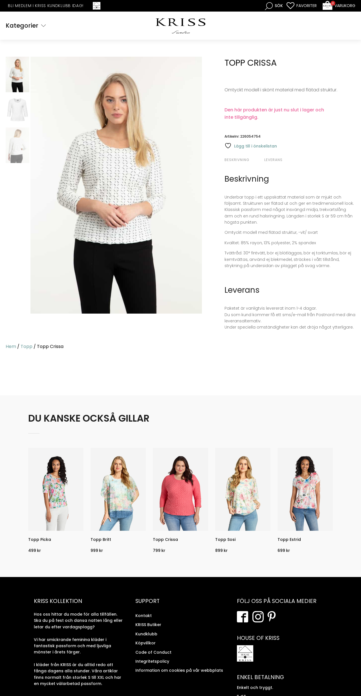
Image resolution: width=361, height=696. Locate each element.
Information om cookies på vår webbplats (179, 670)
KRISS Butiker (148, 624)
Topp (26, 346)
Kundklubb (146, 634)
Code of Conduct (153, 652)
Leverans (273, 159)
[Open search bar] (274, 5)
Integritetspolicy (152, 661)
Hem (11, 346)
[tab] (243, 160)
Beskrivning (236, 159)
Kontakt (143, 615)
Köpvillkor (145, 643)
